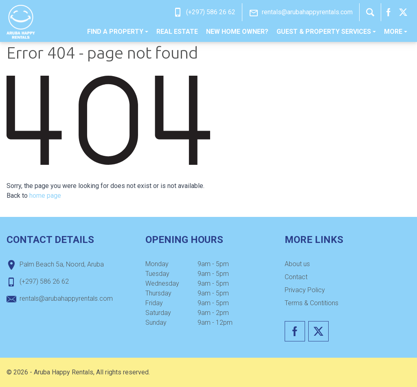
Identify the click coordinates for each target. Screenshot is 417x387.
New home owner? (237, 31)
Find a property (117, 31)
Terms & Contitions (311, 303)
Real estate (177, 31)
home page (45, 195)
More (395, 31)
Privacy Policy (305, 290)
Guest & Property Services (326, 31)
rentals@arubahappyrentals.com (307, 12)
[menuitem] (117, 31)
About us (297, 264)
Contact (296, 277)
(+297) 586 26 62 (210, 12)
